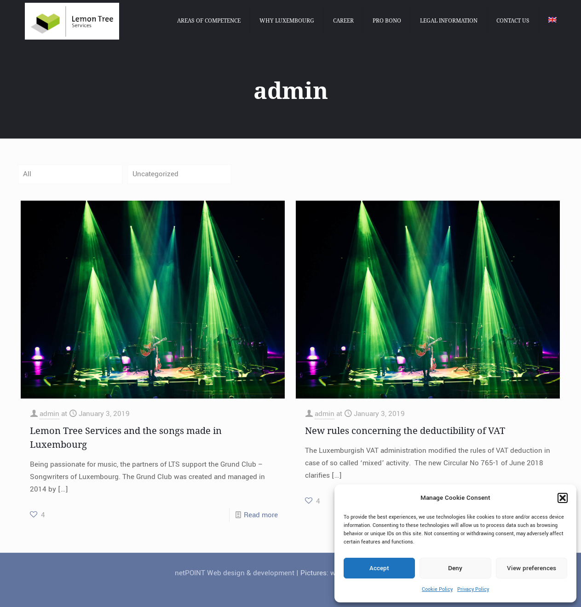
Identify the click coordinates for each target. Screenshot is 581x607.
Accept (379, 568)
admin (49, 414)
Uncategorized (155, 174)
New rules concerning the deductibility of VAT (405, 430)
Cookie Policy (437, 589)
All (27, 174)
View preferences (531, 568)
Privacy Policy (473, 589)
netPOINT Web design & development (234, 573)
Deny (455, 568)
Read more (261, 515)
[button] (562, 498)
